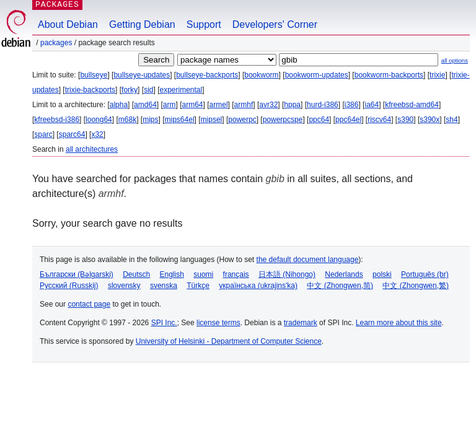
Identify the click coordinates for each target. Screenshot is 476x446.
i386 (352, 104)
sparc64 (72, 134)
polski (382, 274)
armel (218, 104)
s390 (405, 119)
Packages (56, 42)
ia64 (371, 104)
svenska (163, 285)
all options (454, 60)
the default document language (308, 259)
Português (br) (425, 274)
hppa (292, 104)
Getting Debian (142, 24)
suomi (203, 274)
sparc (43, 134)
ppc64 (319, 119)
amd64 (145, 104)
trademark (300, 322)
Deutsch (136, 274)
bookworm (261, 75)
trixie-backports (90, 89)
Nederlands (344, 274)
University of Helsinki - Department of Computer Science (229, 341)
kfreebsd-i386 (56, 119)
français (236, 274)
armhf (243, 104)
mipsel (212, 119)
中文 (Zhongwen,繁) (415, 285)
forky (129, 89)
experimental (180, 89)
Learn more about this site (399, 322)
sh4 (451, 119)
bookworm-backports (389, 75)
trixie (437, 75)
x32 (97, 134)
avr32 (268, 104)
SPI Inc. (164, 322)
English (172, 274)
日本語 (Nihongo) (286, 274)
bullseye (93, 75)
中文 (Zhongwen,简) (340, 285)
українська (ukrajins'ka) (258, 285)
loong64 (99, 119)
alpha (119, 104)
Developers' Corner (274, 24)
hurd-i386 (322, 104)
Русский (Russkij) (69, 285)
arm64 (192, 104)
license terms (218, 322)
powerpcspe (283, 119)
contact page (89, 304)
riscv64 (379, 119)
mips (150, 119)
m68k (127, 119)
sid (148, 89)
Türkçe (198, 285)
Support (204, 24)
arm (169, 104)
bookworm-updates (316, 75)
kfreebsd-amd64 (412, 104)
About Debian (68, 24)
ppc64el (348, 119)
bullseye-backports (207, 75)
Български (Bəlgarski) (76, 274)
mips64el (180, 119)
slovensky (124, 285)
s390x (429, 119)
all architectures (92, 149)
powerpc (242, 119)
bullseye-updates (141, 75)
